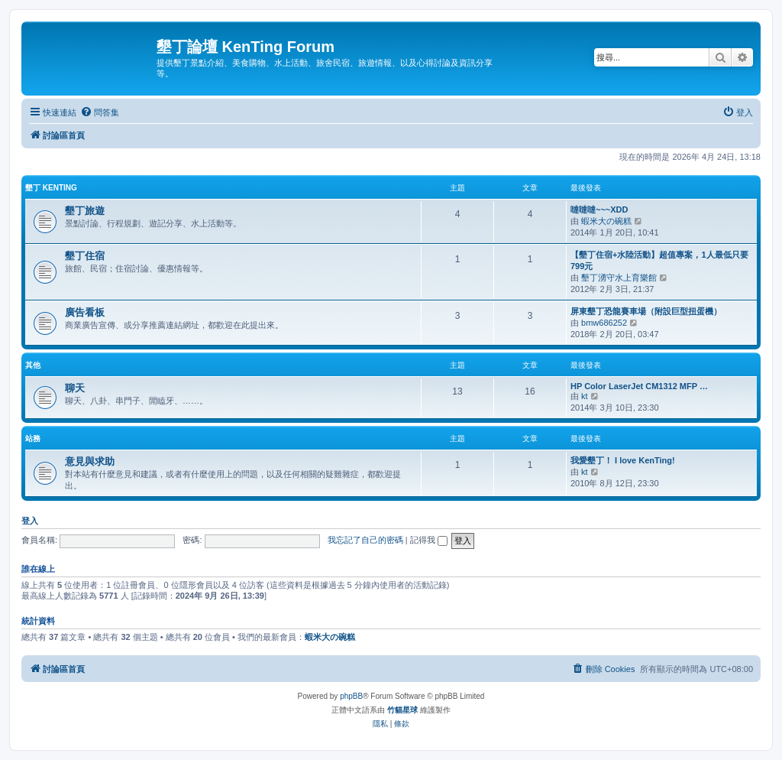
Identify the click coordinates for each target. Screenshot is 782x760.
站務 (32, 438)
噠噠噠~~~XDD (599, 209)
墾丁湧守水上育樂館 (619, 277)
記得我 (429, 539)
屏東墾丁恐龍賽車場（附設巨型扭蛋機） (646, 311)
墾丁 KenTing (51, 188)
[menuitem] (99, 112)
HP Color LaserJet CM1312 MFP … (639, 386)
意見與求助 (90, 461)
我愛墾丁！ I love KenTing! (622, 460)
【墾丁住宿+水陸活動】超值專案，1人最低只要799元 (659, 260)
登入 (29, 520)
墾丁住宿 (85, 255)
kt (584, 396)
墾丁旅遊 (85, 210)
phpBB (351, 696)
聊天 (75, 388)
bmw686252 (604, 322)
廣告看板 (85, 312)
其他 (32, 365)
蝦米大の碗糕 (606, 221)
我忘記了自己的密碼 (365, 539)
